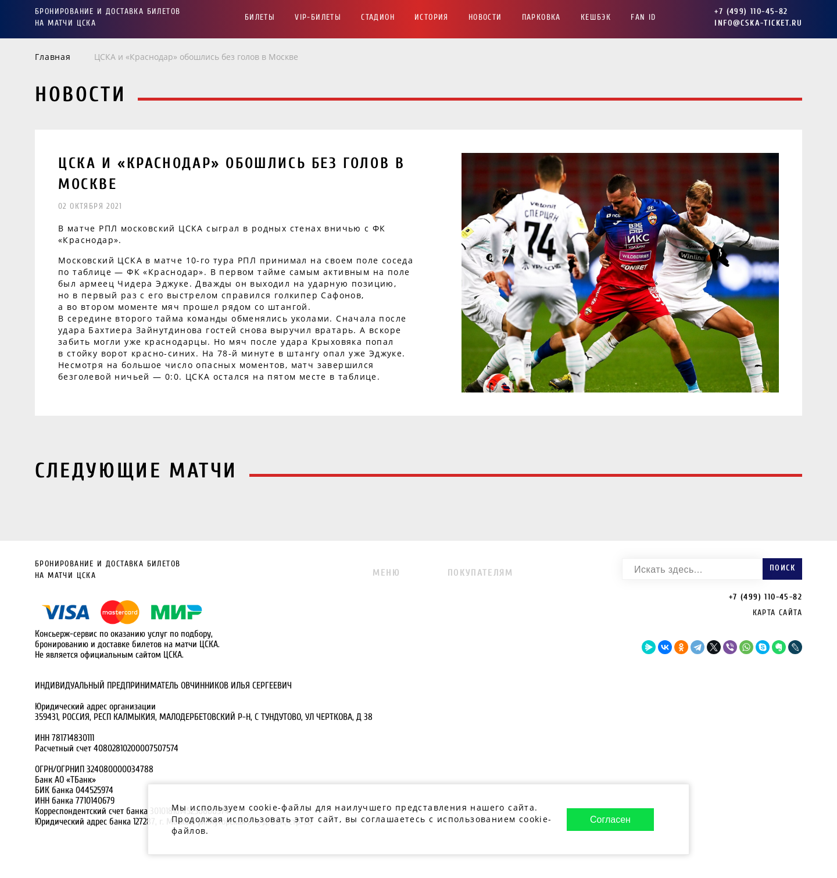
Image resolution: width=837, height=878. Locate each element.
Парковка (541, 17)
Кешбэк (596, 17)
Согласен (610, 820)
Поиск (782, 568)
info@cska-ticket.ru (758, 23)
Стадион (378, 17)
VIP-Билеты (318, 17)
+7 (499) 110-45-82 (751, 11)
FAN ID (643, 17)
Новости (485, 17)
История (431, 17)
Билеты (260, 17)
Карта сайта (777, 613)
